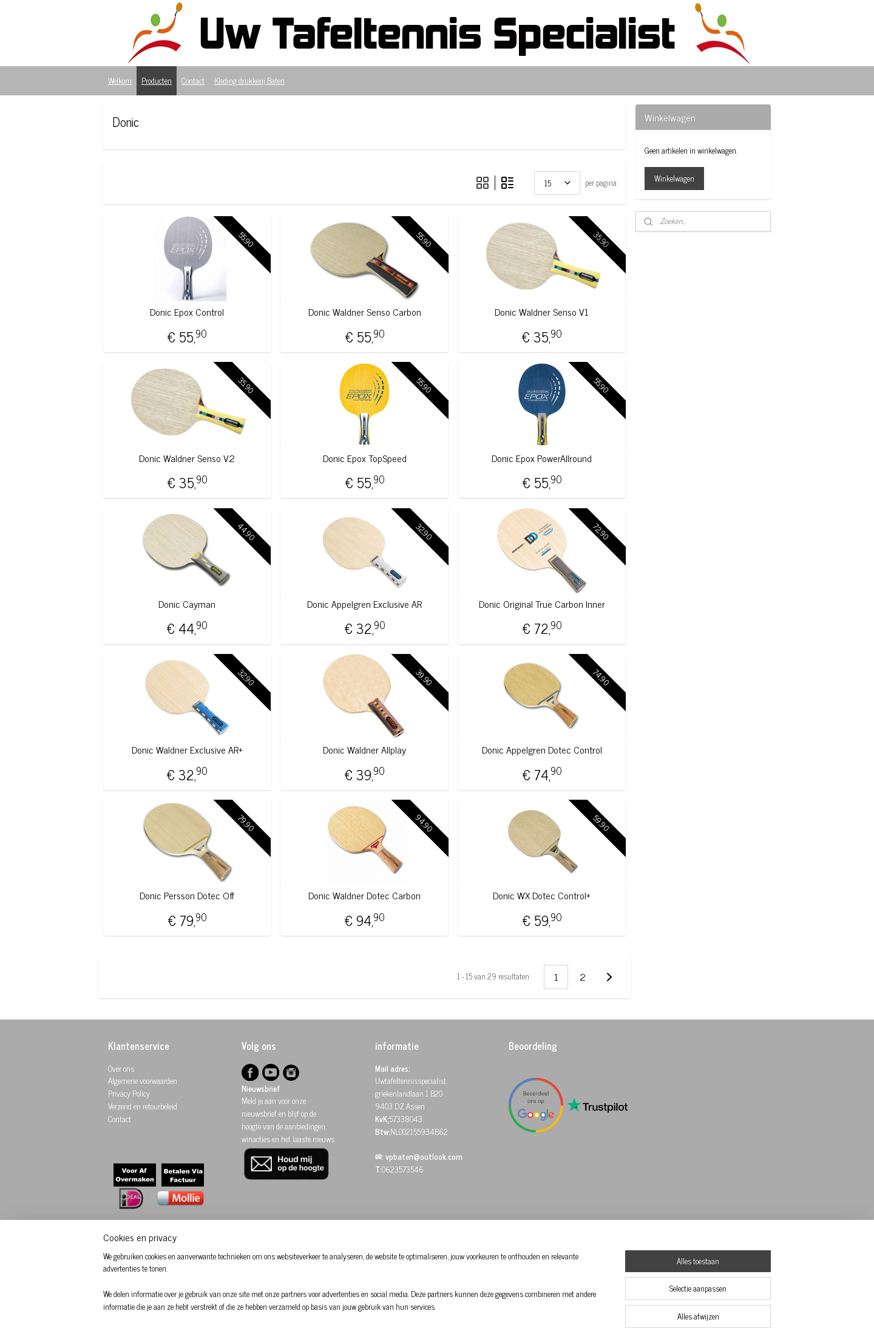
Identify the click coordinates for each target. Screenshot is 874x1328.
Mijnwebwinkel (551, 1305)
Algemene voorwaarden (142, 1080)
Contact (193, 80)
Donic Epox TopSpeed (364, 458)
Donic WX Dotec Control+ (542, 895)
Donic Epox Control (187, 312)
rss (435, 1305)
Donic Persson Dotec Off (187, 895)
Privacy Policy (129, 1093)
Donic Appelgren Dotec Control (542, 749)
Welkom (120, 80)
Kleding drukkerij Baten (249, 80)
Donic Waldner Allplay (364, 749)
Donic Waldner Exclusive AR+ (187, 749)
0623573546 (403, 1169)
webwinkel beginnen (469, 1305)
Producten (156, 80)
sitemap (418, 1305)
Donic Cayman (186, 604)
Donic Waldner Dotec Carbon (364, 895)
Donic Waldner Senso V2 (187, 458)
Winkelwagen (674, 178)
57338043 (405, 1118)
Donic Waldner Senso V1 (542, 312)
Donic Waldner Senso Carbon (364, 312)
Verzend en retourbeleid (142, 1106)
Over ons (121, 1068)
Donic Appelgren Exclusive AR (364, 604)
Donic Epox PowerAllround (542, 458)
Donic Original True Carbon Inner (542, 604)
